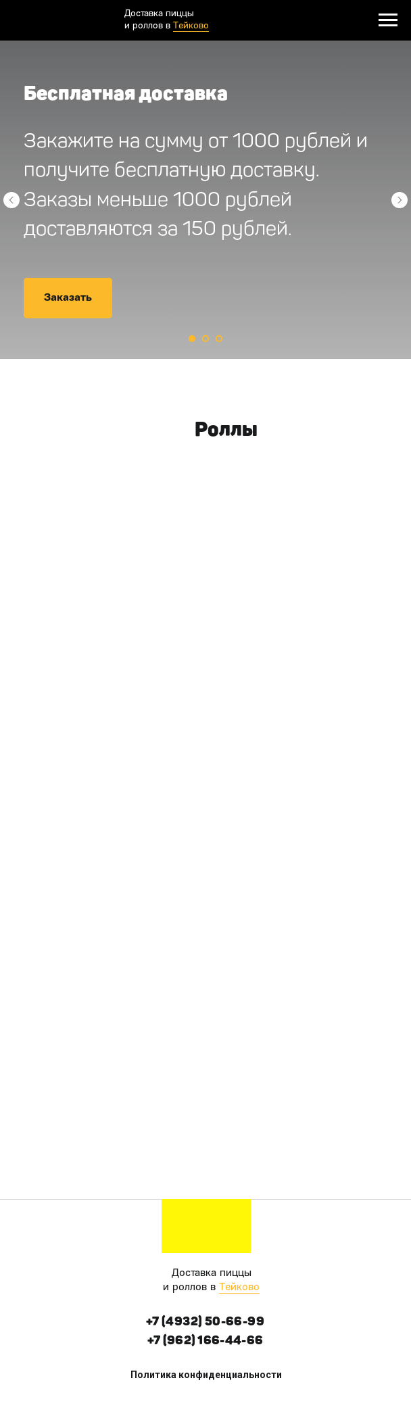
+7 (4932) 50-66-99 (205, 1321)
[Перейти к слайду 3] (219, 338)
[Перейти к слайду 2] (205, 338)
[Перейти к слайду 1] (192, 338)
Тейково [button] (239, 1287)
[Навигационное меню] (388, 20)
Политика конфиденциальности (206, 1374)
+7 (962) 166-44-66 (205, 1340)
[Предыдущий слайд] (11, 200)
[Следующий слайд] (399, 200)
